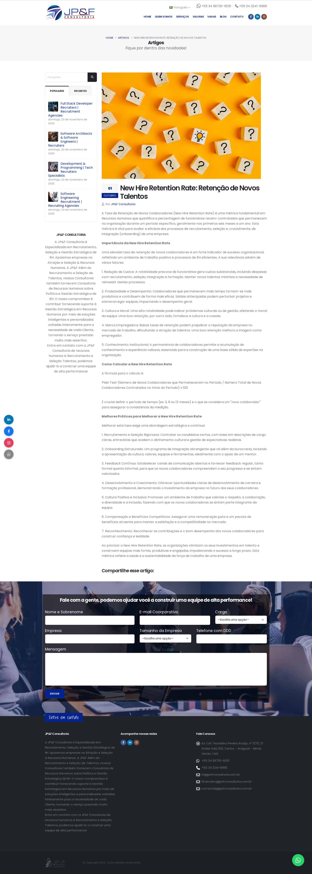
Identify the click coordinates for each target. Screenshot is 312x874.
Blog (223, 17)
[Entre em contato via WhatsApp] (298, 860)
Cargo (221, 612)
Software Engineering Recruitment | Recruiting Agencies (65, 199)
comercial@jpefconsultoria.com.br (227, 789)
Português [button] (179, 7)
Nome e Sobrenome (64, 612)
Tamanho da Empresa (160, 630)
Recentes (82, 91)
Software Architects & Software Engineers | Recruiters (70, 139)
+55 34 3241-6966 (214, 768)
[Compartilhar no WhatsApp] (9, 455)
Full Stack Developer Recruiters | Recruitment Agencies (70, 109)
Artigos (123, 37)
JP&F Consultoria (123, 204)
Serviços (182, 17)
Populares (57, 91)
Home (147, 17)
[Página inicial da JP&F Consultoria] (70, 12)
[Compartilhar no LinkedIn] (9, 419)
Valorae (198, 17)
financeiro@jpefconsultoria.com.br (227, 782)
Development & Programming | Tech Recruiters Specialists (70, 169)
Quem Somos (164, 17)
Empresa (53, 630)
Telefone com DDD (213, 630)
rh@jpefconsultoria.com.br (221, 775)
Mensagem (55, 649)
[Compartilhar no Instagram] (9, 443)
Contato (237, 17)
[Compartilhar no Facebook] (9, 431)
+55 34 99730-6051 (215, 761)
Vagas (211, 17)
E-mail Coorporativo (158, 612)
